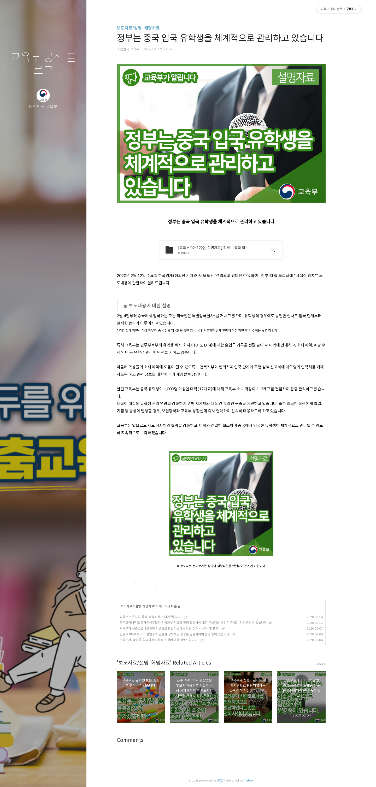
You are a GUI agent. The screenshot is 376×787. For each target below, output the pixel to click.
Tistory (259, 780)
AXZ (230, 780)
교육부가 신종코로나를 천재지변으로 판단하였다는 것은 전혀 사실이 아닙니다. (180, 628)
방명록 (33, 776)
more (331, 664)
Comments (140, 740)
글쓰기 (12, 776)
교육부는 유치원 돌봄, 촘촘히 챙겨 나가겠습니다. (161, 617)
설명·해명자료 (154, 606)
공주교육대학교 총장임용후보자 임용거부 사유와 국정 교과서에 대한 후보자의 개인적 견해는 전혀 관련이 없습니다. (204, 623)
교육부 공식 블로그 (43, 64)
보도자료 (136, 606)
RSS (54, 776)
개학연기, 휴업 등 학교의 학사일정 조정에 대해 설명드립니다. (169, 640)
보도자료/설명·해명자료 (148, 28)
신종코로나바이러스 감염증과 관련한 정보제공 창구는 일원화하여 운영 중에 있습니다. (185, 634)
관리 (74, 776)
